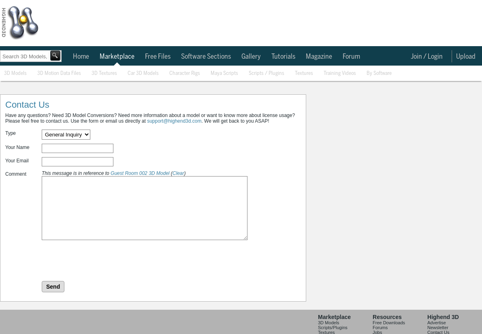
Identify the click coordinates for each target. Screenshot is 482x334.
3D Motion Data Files (59, 73)
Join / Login (427, 56)
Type (10, 133)
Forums (380, 327)
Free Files (158, 56)
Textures (304, 73)
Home (81, 56)
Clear (178, 173)
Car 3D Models (143, 73)
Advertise (436, 322)
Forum (351, 56)
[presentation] (103, 261)
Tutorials (283, 56)
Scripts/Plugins (333, 327)
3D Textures (104, 73)
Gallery (251, 56)
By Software (379, 73)
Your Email (17, 161)
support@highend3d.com (174, 121)
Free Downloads (389, 322)
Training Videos (340, 73)
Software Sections (206, 56)
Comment (15, 174)
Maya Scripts (224, 73)
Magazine (319, 56)
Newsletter (437, 327)
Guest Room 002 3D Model (140, 173)
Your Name (17, 147)
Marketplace (117, 56)
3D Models (15, 73)
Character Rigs (184, 73)
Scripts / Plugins (266, 73)
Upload (466, 56)
